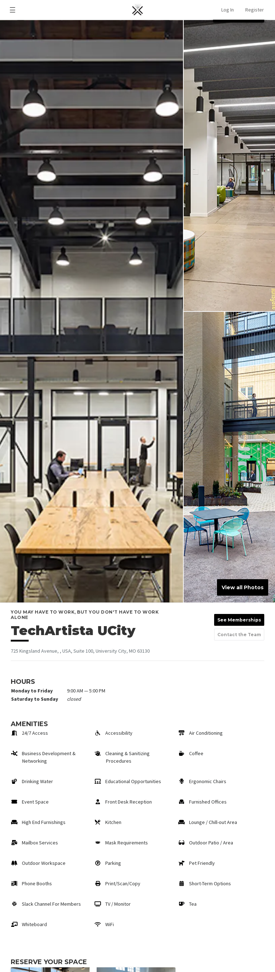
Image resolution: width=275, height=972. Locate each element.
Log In (227, 9)
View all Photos (243, 587)
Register (254, 9)
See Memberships (239, 620)
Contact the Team (239, 634)
